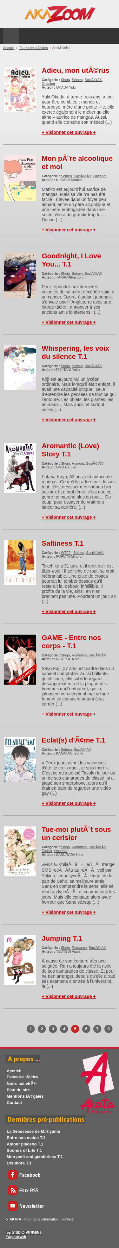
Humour (78, 463)
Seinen (77, 80)
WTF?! (66, 553)
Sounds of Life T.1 (24, 1150)
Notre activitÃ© (21, 1083)
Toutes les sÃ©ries (33, 48)
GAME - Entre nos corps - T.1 (71, 642)
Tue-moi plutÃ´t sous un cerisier (76, 833)
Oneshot (48, 83)
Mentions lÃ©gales (25, 1096)
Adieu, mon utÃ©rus (75, 70)
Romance (79, 655)
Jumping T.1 (62, 938)
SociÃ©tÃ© (93, 80)
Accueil (8, 48)
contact (67, 1219)
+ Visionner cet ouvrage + (69, 132)
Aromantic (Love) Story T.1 (70, 450)
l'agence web (16, 1237)
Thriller (47, 851)
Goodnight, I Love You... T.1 (71, 260)
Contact (14, 1102)
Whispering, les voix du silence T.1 (75, 352)
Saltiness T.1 (63, 543)
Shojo (65, 80)
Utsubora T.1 (19, 1163)
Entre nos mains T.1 (26, 1137)
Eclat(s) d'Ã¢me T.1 (73, 740)
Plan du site (18, 1090)
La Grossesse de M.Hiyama (33, 1131)
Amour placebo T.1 (25, 1144)
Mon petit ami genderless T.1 (35, 1156)
